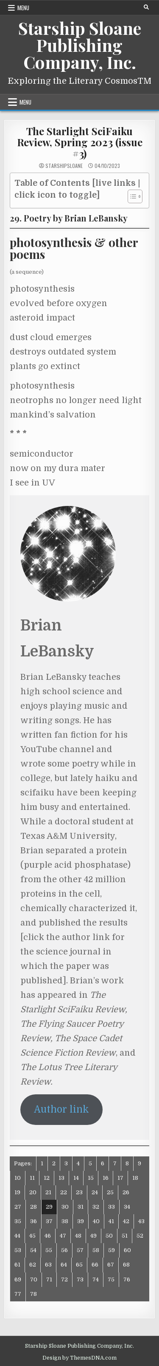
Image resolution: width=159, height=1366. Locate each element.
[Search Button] (146, 7)
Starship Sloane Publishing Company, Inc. (79, 45)
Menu (23, 7)
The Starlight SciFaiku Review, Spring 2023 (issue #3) (79, 142)
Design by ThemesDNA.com (79, 1358)
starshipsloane (64, 165)
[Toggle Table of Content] (130, 196)
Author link (61, 1109)
